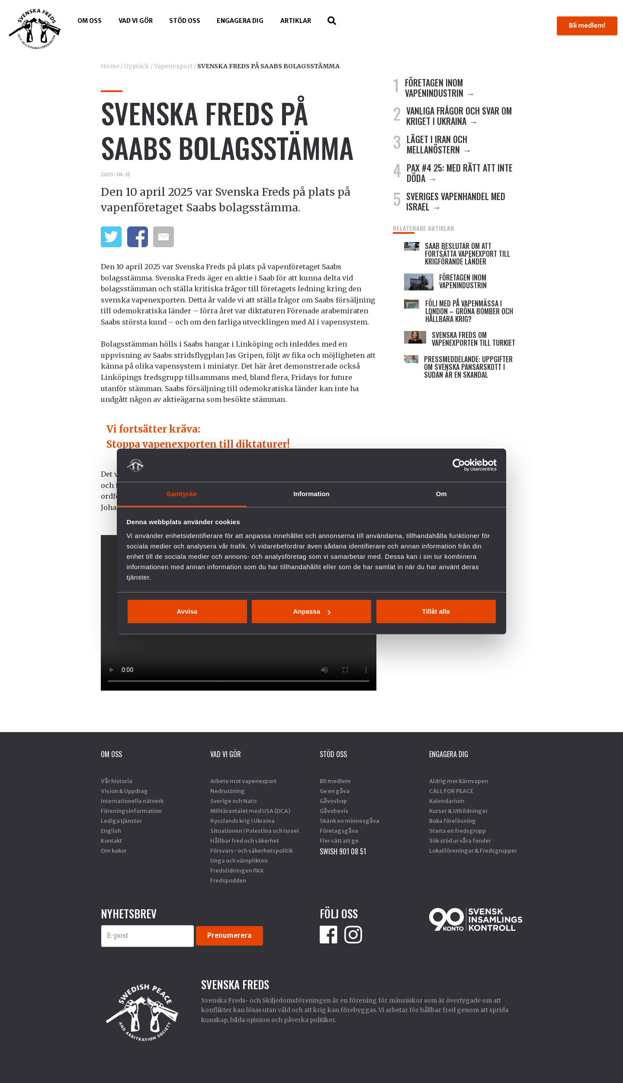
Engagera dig (240, 21)
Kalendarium (447, 800)
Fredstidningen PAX (236, 870)
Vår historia (116, 780)
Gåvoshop (333, 800)
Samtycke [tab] (182, 493)
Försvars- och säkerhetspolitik (251, 850)
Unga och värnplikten (239, 860)
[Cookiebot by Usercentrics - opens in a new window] (459, 465)
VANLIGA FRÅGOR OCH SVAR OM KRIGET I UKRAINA (459, 115)
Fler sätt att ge (339, 840)
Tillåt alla (436, 611)
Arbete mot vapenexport (243, 780)
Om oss (89, 21)
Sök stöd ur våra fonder (460, 840)
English (111, 830)
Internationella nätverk (132, 800)
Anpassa (312, 611)
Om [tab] (441, 493)
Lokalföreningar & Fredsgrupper (473, 850)
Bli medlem (335, 780)
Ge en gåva (335, 790)
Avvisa (187, 611)
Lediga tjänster (121, 820)
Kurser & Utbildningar (458, 810)
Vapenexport (173, 66)
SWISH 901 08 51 (343, 851)
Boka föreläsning (452, 820)
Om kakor (114, 850)
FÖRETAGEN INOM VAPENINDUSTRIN (434, 87)
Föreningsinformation (131, 810)
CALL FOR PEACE (451, 790)
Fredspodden (228, 880)
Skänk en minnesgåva (349, 820)
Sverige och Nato (233, 800)
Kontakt (111, 840)
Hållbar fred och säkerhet (244, 840)
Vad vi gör (136, 21)
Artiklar (295, 21)
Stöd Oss (184, 21)
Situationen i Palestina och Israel (254, 830)
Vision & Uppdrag (124, 790)
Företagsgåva (339, 830)
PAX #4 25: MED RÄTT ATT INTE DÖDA (460, 172)
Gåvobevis (334, 810)
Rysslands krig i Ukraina (242, 820)
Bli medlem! (587, 25)
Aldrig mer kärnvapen (458, 780)
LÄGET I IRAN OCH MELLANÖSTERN (437, 144)
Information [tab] (311, 493)
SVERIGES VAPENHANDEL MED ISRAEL (455, 201)
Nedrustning (227, 790)
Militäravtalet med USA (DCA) (250, 810)
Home (110, 66)
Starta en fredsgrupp (457, 830)
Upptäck (136, 66)
